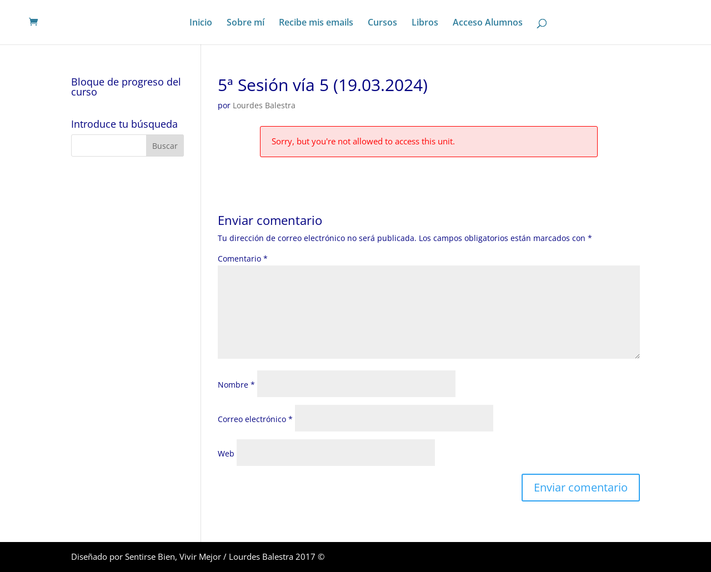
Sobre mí (245, 23)
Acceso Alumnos (488, 23)
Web (226, 453)
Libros (425, 23)
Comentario (243, 258)
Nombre (236, 384)
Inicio (200, 23)
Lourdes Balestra (264, 105)
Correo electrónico (255, 419)
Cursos (382, 23)
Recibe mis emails (316, 23)
